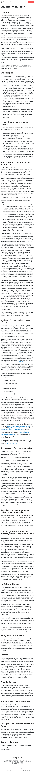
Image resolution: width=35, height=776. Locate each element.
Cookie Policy (26, 770)
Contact (9, 768)
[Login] (2, 2)
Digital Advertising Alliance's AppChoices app (15, 433)
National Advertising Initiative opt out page (19, 426)
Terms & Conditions (26, 768)
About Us (9, 766)
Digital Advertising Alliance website (17, 428)
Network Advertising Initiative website (11, 429)
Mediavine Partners (12, 443)
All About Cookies (19, 362)
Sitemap (9, 770)
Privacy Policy (26, 766)
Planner (31, 2)
